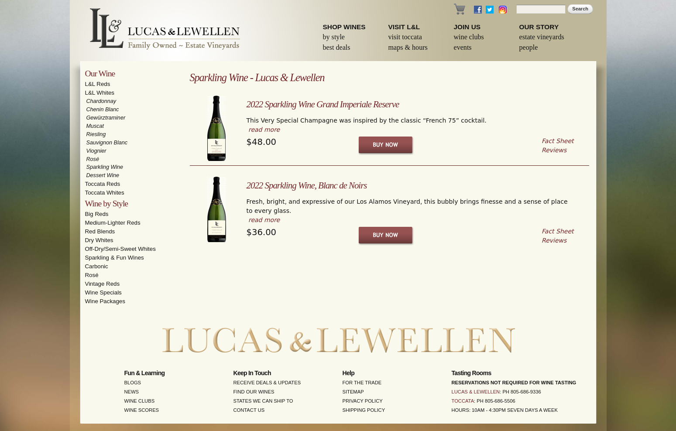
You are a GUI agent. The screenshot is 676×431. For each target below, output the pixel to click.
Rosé (92, 159)
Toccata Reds (102, 184)
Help (349, 372)
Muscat (95, 126)
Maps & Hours (408, 47)
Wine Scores (141, 410)
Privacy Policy (363, 401)
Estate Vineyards (541, 37)
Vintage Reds (102, 283)
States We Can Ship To (263, 401)
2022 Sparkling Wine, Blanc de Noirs (307, 185)
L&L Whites (100, 92)
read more (264, 129)
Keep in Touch (252, 372)
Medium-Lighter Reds (113, 222)
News (131, 391)
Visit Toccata (405, 37)
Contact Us (249, 410)
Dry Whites (99, 240)
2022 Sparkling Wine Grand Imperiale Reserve (323, 104)
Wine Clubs (469, 37)
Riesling (96, 134)
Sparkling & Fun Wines (114, 257)
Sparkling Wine (105, 167)
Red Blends (100, 231)
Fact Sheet (557, 140)
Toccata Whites (104, 192)
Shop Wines (344, 27)
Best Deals (336, 47)
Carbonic (96, 266)
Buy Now (386, 144)
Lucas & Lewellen (476, 391)
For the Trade (362, 382)
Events (463, 47)
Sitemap (353, 391)
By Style (334, 37)
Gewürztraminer (106, 118)
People (528, 47)
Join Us (467, 27)
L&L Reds (97, 84)
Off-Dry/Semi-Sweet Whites (120, 249)
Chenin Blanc (102, 109)
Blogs (132, 382)
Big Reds (97, 214)
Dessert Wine (102, 175)
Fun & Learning (144, 372)
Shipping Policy (364, 410)
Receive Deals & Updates (267, 382)
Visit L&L (404, 27)
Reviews (554, 150)
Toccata (463, 401)
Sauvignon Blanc (107, 143)
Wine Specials (103, 292)
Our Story (539, 27)
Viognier (96, 151)
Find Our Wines (254, 391)
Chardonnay (101, 101)
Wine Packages (105, 301)
